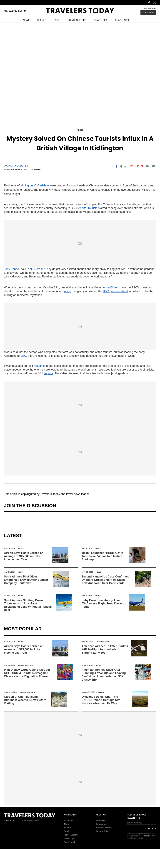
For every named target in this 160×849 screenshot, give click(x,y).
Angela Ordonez (17, 165)
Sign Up (149, 828)
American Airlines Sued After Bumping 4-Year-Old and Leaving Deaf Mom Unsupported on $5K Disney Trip (104, 674)
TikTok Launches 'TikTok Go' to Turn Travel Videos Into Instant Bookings (102, 556)
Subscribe (148, 12)
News (80, 129)
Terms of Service (104, 827)
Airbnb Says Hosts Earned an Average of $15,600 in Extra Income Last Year (23, 556)
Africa (101, 692)
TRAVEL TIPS (100, 20)
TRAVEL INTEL (122, 20)
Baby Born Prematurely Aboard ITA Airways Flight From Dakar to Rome (103, 603)
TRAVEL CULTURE (76, 20)
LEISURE (41, 20)
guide (67, 291)
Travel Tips (69, 838)
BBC (23, 355)
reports (82, 208)
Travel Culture (71, 835)
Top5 (66, 831)
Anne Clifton (110, 287)
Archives (68, 820)
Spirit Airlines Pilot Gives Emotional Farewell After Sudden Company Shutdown (26, 580)
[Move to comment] (153, 166)
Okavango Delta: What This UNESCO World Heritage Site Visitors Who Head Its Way (101, 700)
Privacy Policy (103, 831)
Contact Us (101, 824)
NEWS (26, 20)
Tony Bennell (12, 269)
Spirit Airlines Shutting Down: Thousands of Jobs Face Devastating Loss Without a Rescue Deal (28, 605)
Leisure (67, 827)
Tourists (92, 208)
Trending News (103, 641)
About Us (100, 820)
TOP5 (57, 20)
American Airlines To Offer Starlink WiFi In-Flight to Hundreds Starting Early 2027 (105, 649)
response (39, 365)
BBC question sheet (115, 291)
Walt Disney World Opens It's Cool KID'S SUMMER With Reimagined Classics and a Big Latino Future (27, 673)
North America (25, 665)
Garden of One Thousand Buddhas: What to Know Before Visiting (25, 700)
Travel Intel (69, 842)
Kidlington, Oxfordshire (34, 185)
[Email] (147, 166)
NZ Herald (36, 269)
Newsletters (150, 8)
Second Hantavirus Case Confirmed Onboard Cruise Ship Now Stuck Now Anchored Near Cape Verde (105, 580)
